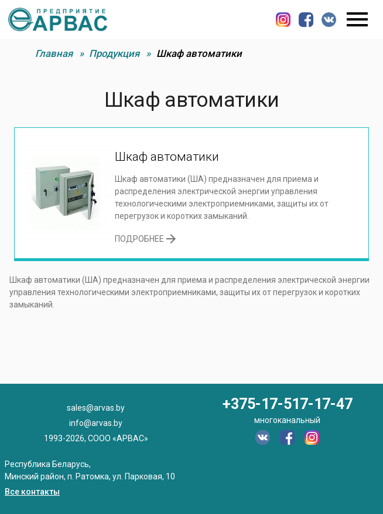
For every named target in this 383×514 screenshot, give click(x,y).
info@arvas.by (95, 423)
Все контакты (32, 491)
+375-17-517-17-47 (288, 404)
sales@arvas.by (96, 407)
